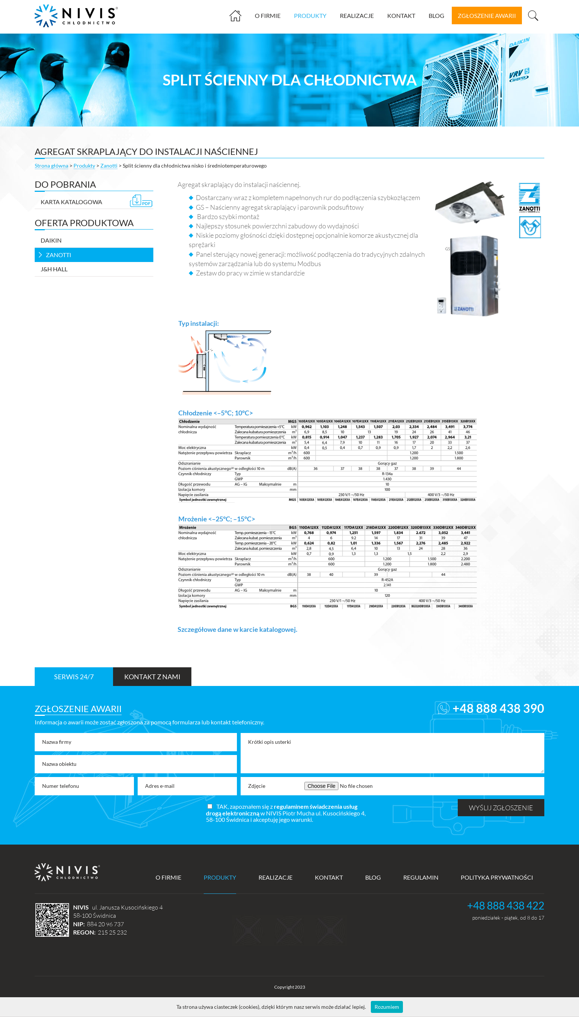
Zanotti (109, 165)
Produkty (310, 15)
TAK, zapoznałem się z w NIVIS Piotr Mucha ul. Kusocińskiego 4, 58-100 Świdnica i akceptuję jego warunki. (286, 813)
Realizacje (357, 15)
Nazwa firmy (56, 742)
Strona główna (238, 18)
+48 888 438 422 (505, 905)
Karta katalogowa (97, 201)
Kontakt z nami (152, 677)
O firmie (268, 15)
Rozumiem (387, 1007)
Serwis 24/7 (74, 677)
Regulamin (420, 877)
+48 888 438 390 (498, 708)
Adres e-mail (160, 786)
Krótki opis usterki (269, 742)
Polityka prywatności (497, 877)
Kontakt (401, 15)
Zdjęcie (256, 786)
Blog (436, 15)
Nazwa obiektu (59, 764)
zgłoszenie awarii (487, 15)
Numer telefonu (60, 786)
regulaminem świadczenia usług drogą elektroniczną (281, 810)
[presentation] (91, 813)
